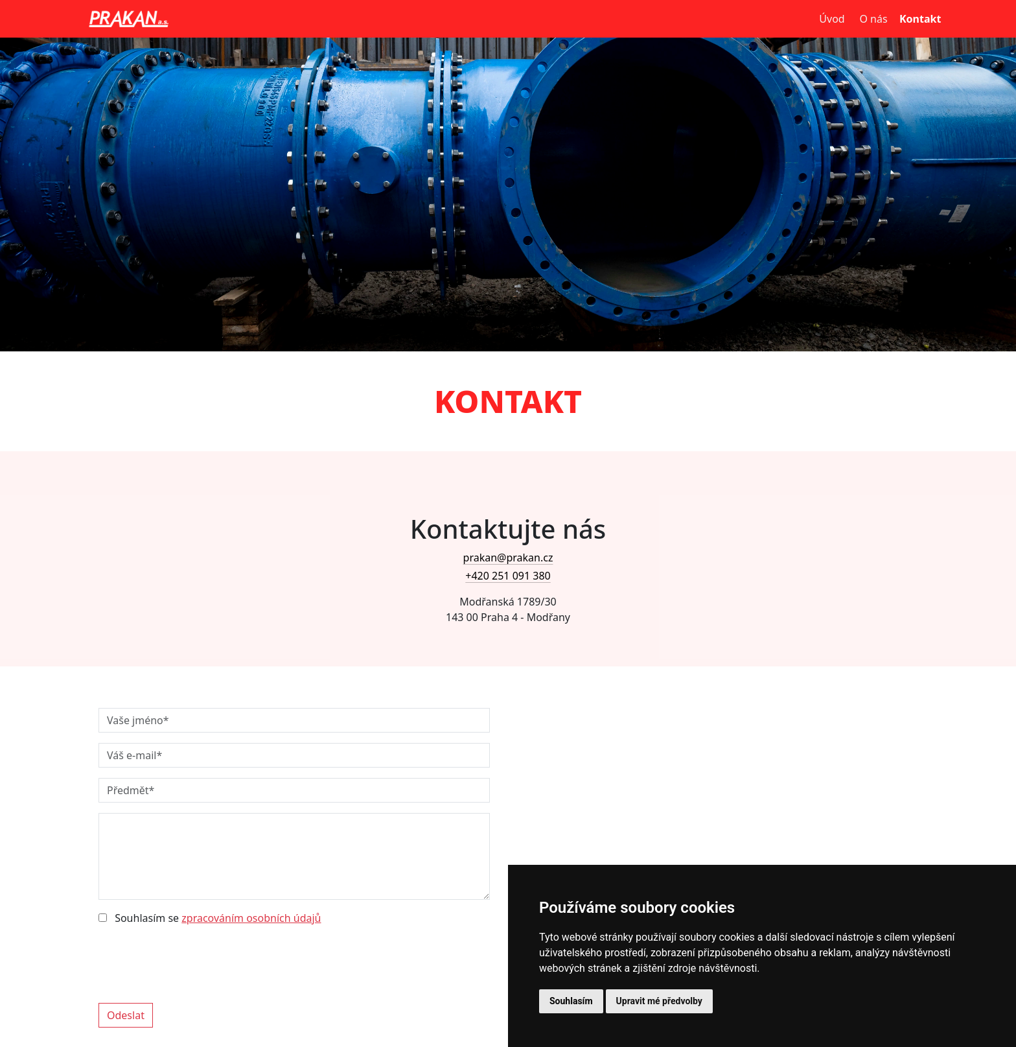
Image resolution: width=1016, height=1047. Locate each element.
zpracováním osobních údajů (251, 918)
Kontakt (917, 19)
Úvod (831, 19)
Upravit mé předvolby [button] (659, 1001)
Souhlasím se (209, 918)
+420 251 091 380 (507, 576)
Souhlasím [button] (571, 1001)
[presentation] (196, 961)
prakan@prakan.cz (508, 557)
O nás (873, 19)
